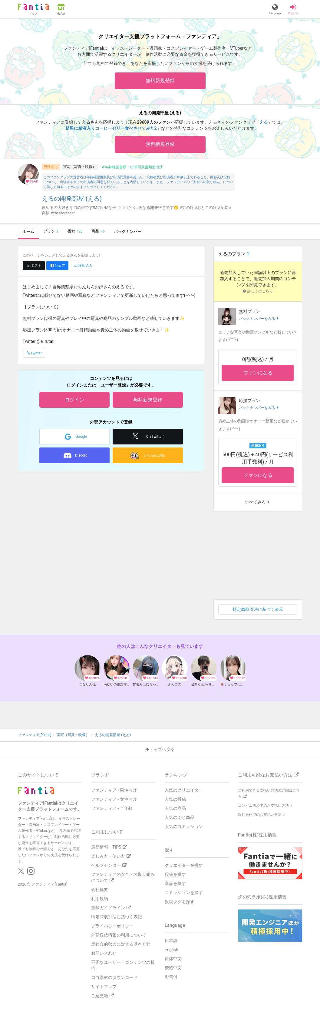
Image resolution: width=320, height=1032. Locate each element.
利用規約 (99, 898)
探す (169, 850)
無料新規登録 (160, 80)
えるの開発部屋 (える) (72, 198)
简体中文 (173, 958)
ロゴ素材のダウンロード (114, 977)
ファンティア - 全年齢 (112, 808)
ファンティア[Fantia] (49, 884)
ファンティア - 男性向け (114, 790)
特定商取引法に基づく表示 (258, 609)
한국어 (171, 976)
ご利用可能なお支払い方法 (268, 775)
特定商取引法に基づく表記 (116, 916)
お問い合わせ (104, 953)
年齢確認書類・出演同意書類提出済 (132, 167)
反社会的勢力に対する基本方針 (120, 944)
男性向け (51, 167)
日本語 (171, 940)
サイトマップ (104, 986)
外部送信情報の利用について (118, 935)
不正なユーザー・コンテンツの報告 (123, 965)
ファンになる (257, 373)
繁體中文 (173, 967)
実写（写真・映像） (79, 167)
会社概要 (99, 889)
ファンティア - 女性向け (114, 799)
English (171, 949)
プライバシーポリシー (112, 925)
